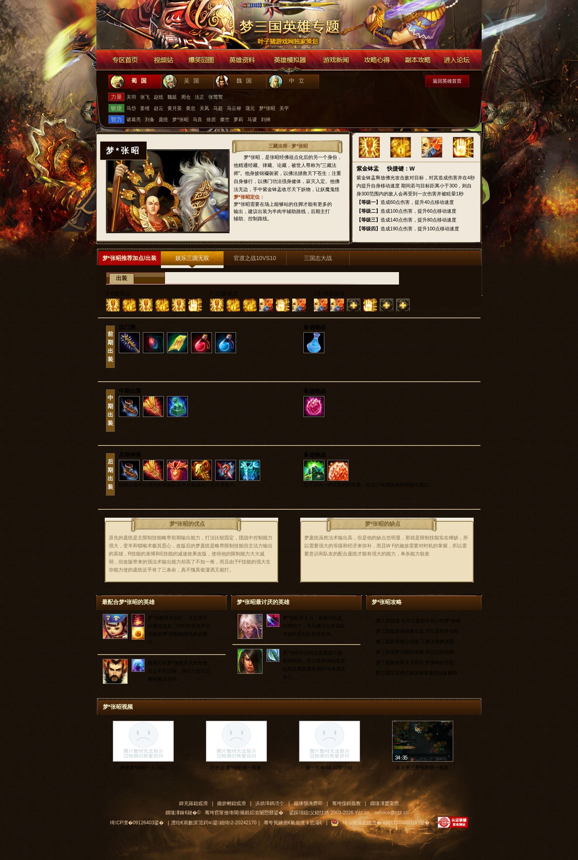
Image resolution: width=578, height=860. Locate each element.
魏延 (172, 97)
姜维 (145, 108)
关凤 (204, 108)
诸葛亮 (133, 119)
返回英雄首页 (447, 81)
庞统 (163, 119)
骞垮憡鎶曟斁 (346, 803)
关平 (284, 108)
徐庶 (211, 119)
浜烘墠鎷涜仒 (269, 803)
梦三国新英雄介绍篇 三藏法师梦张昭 (415, 641)
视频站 (163, 60)
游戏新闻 (335, 60)
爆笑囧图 (201, 60)
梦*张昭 (267, 108)
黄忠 (190, 108)
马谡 (252, 119)
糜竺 (225, 119)
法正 (199, 97)
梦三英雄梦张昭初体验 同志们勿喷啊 (415, 652)
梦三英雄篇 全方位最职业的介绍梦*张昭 (418, 621)
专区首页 (125, 60)
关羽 (131, 97)
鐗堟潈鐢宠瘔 (384, 803)
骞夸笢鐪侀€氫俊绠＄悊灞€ (293, 822)
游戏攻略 (377, 60)
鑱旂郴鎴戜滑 (231, 803)
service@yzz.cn (391, 812)
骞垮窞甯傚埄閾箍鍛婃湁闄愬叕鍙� (244, 812)
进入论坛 (458, 60)
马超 (218, 108)
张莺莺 (215, 97)
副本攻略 (417, 60)
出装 (121, 278)
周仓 (186, 97)
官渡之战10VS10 (255, 258)
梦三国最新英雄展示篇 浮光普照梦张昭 (417, 631)
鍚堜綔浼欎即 (308, 803)
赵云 (158, 108)
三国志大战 (318, 258)
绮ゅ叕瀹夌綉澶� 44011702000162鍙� (386, 822)
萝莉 (238, 119)
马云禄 (234, 108)
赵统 (158, 97)
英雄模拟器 (290, 60)
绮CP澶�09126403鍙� (137, 822)
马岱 (131, 108)
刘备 (150, 119)
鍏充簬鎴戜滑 (193, 803)
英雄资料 (242, 60)
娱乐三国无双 (192, 258)
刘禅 (266, 119)
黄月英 (174, 108)
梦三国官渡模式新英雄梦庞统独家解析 (417, 673)
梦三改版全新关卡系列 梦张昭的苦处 (415, 662)
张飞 (145, 97)
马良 (197, 119)
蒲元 (250, 108)
